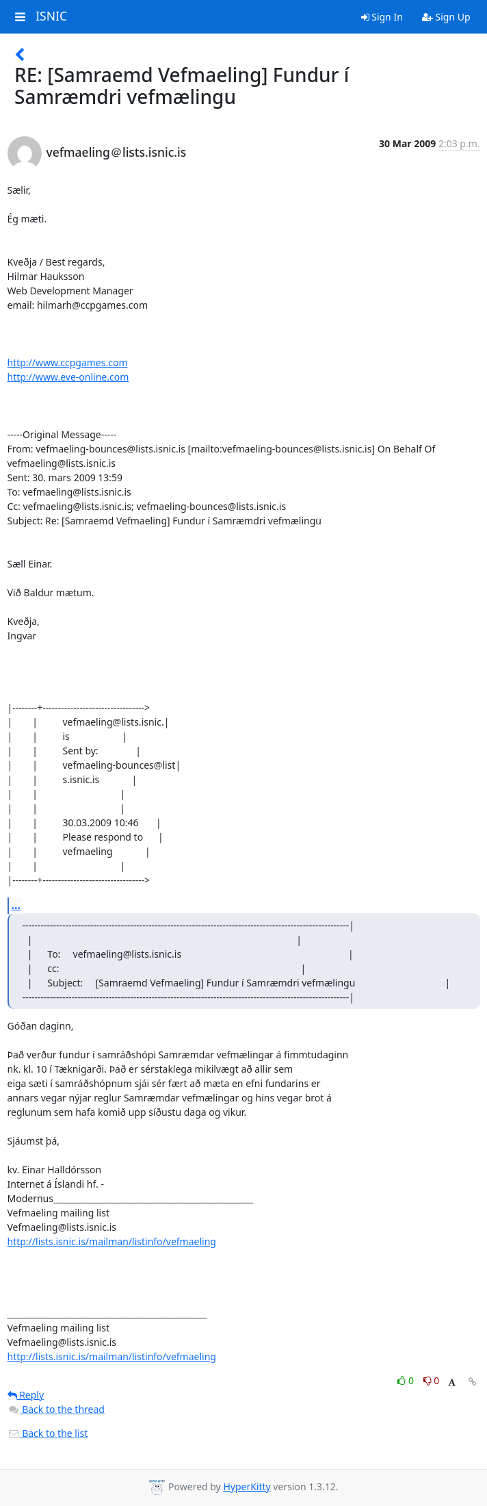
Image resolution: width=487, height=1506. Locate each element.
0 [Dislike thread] (431, 1380)
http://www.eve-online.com (68, 376)
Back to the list (48, 1433)
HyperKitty (246, 1486)
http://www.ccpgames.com (68, 362)
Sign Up (446, 16)
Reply (26, 1394)
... (16, 904)
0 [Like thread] (406, 1380)
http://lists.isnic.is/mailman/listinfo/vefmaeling (112, 1241)
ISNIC (51, 16)
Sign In (382, 16)
